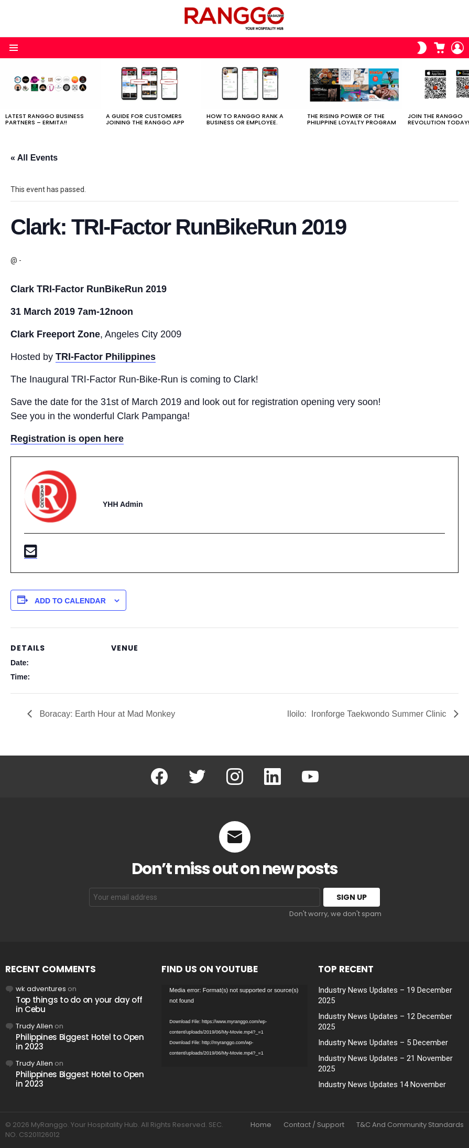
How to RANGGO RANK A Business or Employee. (244, 119)
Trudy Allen (34, 1026)
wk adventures (41, 989)
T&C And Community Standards (410, 1125)
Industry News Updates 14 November (382, 1084)
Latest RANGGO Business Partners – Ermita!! (44, 119)
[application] (234, 1026)
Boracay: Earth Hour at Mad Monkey (106, 713)
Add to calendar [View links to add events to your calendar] (70, 601)
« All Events (34, 157)
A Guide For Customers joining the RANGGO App (145, 119)
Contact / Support (313, 1125)
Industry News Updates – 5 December (383, 1042)
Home (260, 1125)
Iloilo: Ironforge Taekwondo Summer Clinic (368, 713)
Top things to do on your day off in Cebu (79, 1004)
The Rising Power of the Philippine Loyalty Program (351, 119)
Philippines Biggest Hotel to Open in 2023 (80, 1042)
